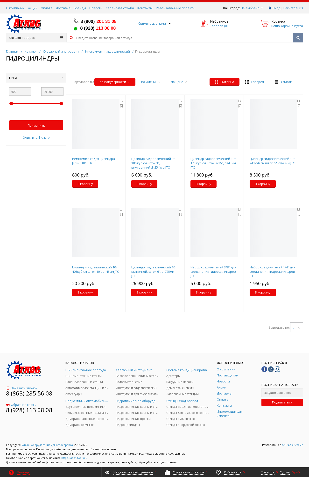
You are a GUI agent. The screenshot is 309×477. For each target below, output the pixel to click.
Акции (32, 8)
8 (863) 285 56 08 (29, 393)
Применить (36, 125)
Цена (36, 77)
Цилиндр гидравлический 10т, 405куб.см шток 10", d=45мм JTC (95, 269)
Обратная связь (21, 404)
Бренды (80, 8)
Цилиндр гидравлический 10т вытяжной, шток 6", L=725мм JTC (154, 271)
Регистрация (293, 8)
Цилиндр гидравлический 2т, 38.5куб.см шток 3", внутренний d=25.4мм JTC (153, 163)
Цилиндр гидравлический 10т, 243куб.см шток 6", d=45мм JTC (273, 161)
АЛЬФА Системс (292, 445)
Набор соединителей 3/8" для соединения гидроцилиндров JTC (213, 271)
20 (296, 328)
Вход (276, 8)
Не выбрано (252, 8)
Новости (95, 8)
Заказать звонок (21, 388)
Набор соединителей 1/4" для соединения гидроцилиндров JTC (272, 271)
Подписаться (282, 402)
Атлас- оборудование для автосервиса (47, 445)
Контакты (145, 8)
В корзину (85, 184)
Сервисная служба (120, 8)
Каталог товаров (36, 37)
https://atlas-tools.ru (74, 458)
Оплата (46, 8)
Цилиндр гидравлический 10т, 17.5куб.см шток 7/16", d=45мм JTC (213, 163)
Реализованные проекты (175, 8)
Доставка (63, 8)
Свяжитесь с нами (154, 23)
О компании (15, 8)
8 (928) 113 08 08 (29, 410)
